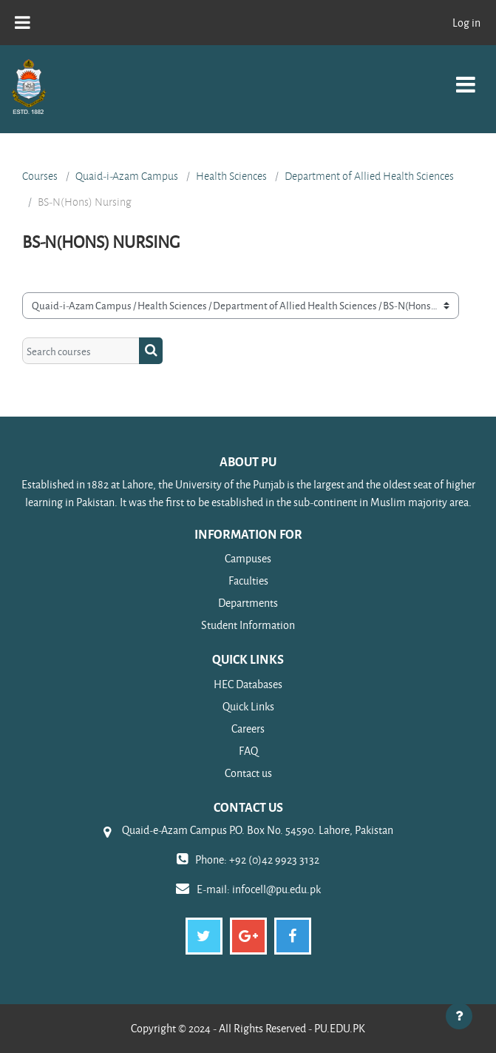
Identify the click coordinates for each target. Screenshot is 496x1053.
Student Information (248, 625)
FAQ (248, 750)
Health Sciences (231, 176)
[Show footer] (459, 1016)
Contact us (248, 773)
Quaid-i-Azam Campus (126, 176)
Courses (40, 176)
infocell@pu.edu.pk (276, 889)
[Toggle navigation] (465, 76)
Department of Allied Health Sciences (369, 176)
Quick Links (248, 706)
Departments (248, 602)
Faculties (248, 580)
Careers (248, 728)
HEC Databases (248, 684)
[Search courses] (81, 350)
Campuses (248, 558)
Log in (466, 22)
